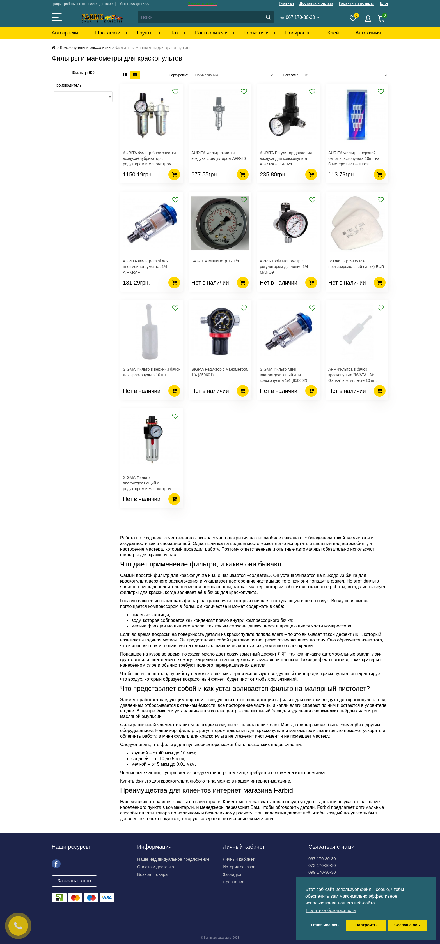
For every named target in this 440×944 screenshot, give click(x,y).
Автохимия (368, 33)
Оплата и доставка (155, 866)
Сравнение (233, 882)
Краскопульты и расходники (85, 47)
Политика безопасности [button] (331, 910)
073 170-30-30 (322, 865)
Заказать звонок (202, 3)
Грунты (145, 33)
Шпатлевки (107, 33)
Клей (333, 33)
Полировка (298, 33)
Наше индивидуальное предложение (173, 859)
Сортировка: (178, 75)
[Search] (205, 17)
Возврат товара (152, 874)
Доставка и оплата (316, 3)
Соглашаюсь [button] (407, 925)
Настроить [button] (366, 925)
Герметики (256, 33)
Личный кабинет (239, 859)
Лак (174, 33)
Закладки (232, 874)
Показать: (290, 75)
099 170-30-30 (322, 872)
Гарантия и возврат (356, 3)
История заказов (239, 866)
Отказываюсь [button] (325, 925)
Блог (384, 3)
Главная (286, 3)
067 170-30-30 (322, 858)
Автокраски (65, 33)
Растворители (211, 33)
